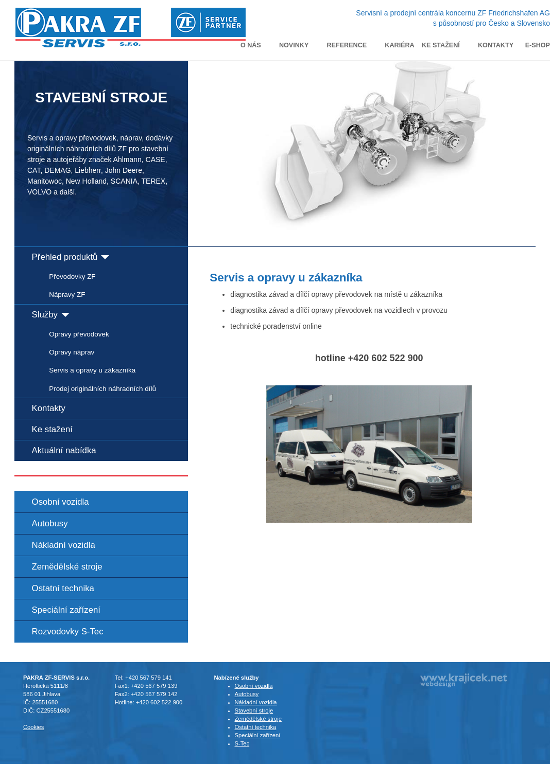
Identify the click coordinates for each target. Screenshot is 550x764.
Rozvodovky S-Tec (68, 631)
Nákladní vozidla (63, 545)
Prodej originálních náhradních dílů (102, 389)
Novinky (293, 45)
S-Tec (242, 743)
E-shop (537, 45)
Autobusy (50, 523)
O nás (250, 45)
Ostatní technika (63, 588)
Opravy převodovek (79, 334)
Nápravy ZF (67, 294)
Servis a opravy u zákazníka (92, 370)
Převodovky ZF (72, 276)
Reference (347, 45)
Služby (51, 314)
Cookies (33, 727)
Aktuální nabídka (64, 450)
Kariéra (399, 45)
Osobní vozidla (60, 502)
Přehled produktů (70, 257)
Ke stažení (441, 45)
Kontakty (495, 45)
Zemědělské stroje (67, 567)
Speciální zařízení (66, 610)
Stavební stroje (254, 710)
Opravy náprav (71, 352)
